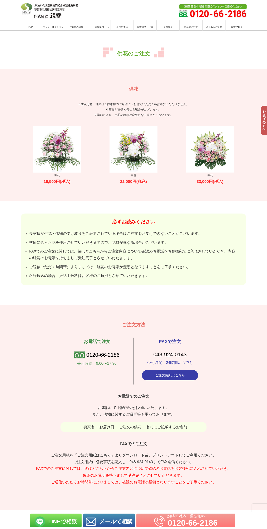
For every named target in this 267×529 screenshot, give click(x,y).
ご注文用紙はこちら (170, 375)
